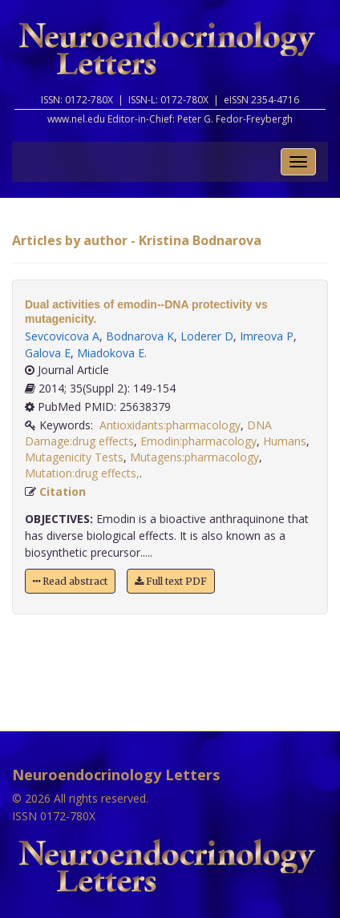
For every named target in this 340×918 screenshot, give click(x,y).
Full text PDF (171, 581)
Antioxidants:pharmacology (170, 425)
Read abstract (70, 581)
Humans (284, 441)
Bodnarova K (140, 336)
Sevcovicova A (62, 336)
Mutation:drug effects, (82, 473)
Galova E (48, 352)
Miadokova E (110, 352)
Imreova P (266, 336)
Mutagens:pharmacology (194, 457)
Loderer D (206, 336)
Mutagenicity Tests (74, 457)
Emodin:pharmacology (198, 441)
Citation (62, 491)
